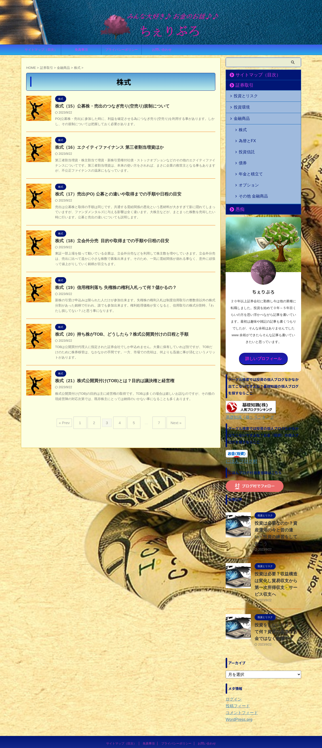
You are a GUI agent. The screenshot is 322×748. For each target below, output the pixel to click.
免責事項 (81, 50)
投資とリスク (243, 95)
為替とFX (245, 134)
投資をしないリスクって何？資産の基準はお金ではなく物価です (277, 592)
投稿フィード (236, 666)
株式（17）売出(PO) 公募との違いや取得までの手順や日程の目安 (114, 195)
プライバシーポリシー (121, 50)
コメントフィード (240, 673)
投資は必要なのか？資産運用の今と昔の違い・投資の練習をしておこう (277, 504)
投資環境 (239, 106)
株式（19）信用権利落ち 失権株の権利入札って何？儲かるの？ (112, 290)
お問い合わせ (162, 50)
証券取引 (241, 85)
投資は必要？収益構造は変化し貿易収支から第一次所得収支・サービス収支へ (277, 548)
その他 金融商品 (250, 174)
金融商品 (239, 116)
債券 (241, 150)
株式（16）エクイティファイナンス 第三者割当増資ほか (106, 148)
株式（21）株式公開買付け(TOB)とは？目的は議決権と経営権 (111, 384)
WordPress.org (237, 680)
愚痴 (238, 185)
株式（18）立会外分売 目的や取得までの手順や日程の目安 (109, 242)
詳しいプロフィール (263, 334)
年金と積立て (248, 158)
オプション (246, 166)
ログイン (233, 660)
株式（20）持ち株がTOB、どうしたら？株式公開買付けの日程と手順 (118, 337)
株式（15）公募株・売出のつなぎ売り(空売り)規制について (109, 106)
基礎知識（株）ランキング (247, 392)
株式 (241, 126)
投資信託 (244, 142)
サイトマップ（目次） (41, 50)
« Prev (71, 424)
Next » (169, 424)
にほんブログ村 (239, 435)
